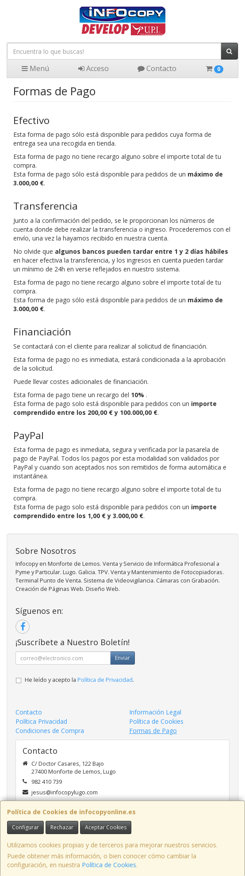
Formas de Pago (153, 730)
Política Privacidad (41, 721)
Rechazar (61, 827)
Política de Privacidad (105, 680)
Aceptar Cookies (105, 827)
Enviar (122, 658)
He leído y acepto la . (79, 680)
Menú (35, 68)
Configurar (25, 827)
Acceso (93, 68)
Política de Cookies (109, 865)
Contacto (157, 68)
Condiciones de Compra (49, 730)
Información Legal (155, 712)
